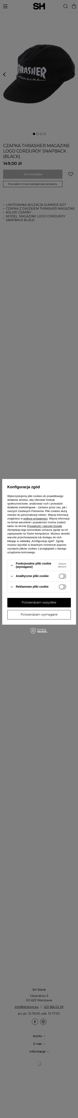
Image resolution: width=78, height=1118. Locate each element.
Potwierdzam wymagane (39, 614)
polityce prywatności (35, 518)
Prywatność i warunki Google (44, 526)
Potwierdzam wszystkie (39, 602)
